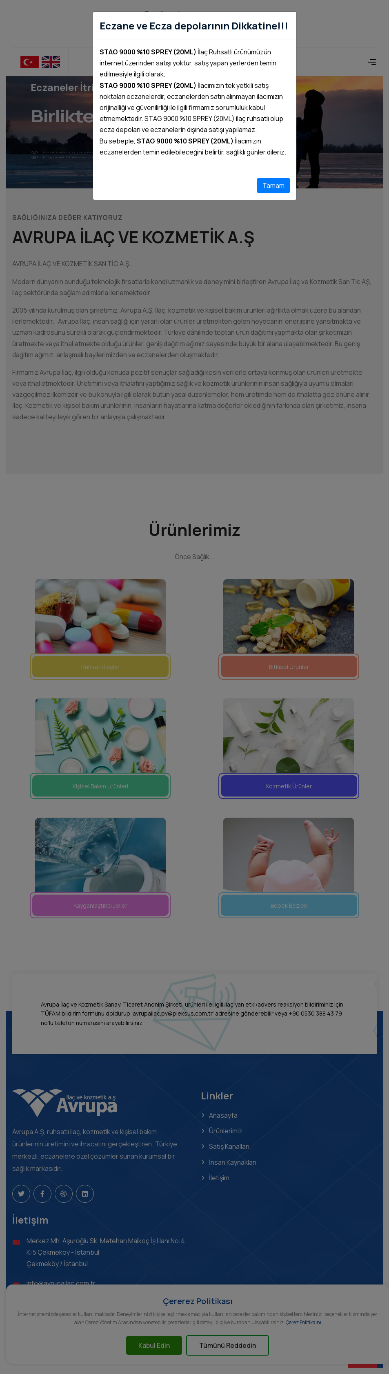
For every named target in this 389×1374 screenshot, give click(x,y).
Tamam (273, 185)
